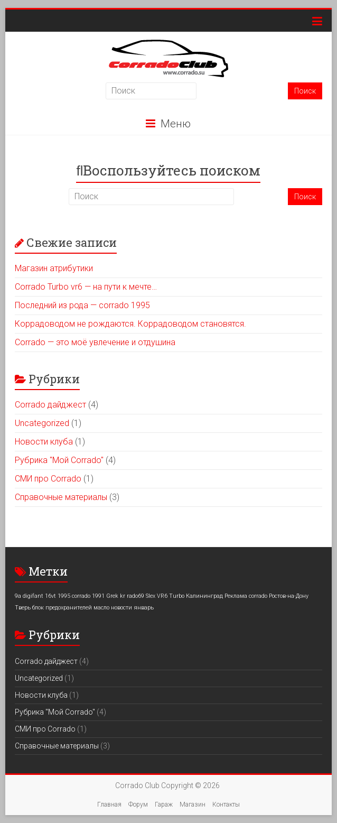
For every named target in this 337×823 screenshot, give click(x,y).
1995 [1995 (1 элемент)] (64, 596)
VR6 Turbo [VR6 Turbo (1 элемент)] (170, 596)
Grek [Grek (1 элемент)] (112, 596)
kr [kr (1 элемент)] (122, 596)
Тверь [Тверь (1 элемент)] (23, 607)
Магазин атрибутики (54, 268)
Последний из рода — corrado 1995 (82, 305)
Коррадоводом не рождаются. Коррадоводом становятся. (130, 324)
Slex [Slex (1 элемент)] (150, 596)
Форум (138, 804)
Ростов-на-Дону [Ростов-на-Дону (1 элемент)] (288, 596)
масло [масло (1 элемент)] (101, 607)
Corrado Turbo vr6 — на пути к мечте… (86, 287)
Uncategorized (42, 423)
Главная (109, 804)
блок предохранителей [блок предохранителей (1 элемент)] (62, 607)
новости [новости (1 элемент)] (121, 607)
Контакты (226, 804)
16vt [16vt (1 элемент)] (50, 596)
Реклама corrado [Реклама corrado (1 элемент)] (245, 596)
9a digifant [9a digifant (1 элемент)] (29, 596)
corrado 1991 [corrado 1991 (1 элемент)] (88, 596)
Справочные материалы (61, 497)
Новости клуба (44, 442)
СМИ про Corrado (48, 479)
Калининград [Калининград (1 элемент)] (204, 596)
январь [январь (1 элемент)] (144, 607)
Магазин (192, 804)
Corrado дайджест (50, 405)
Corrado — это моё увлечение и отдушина (95, 342)
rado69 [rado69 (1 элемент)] (135, 596)
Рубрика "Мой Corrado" (59, 460)
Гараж (164, 804)
